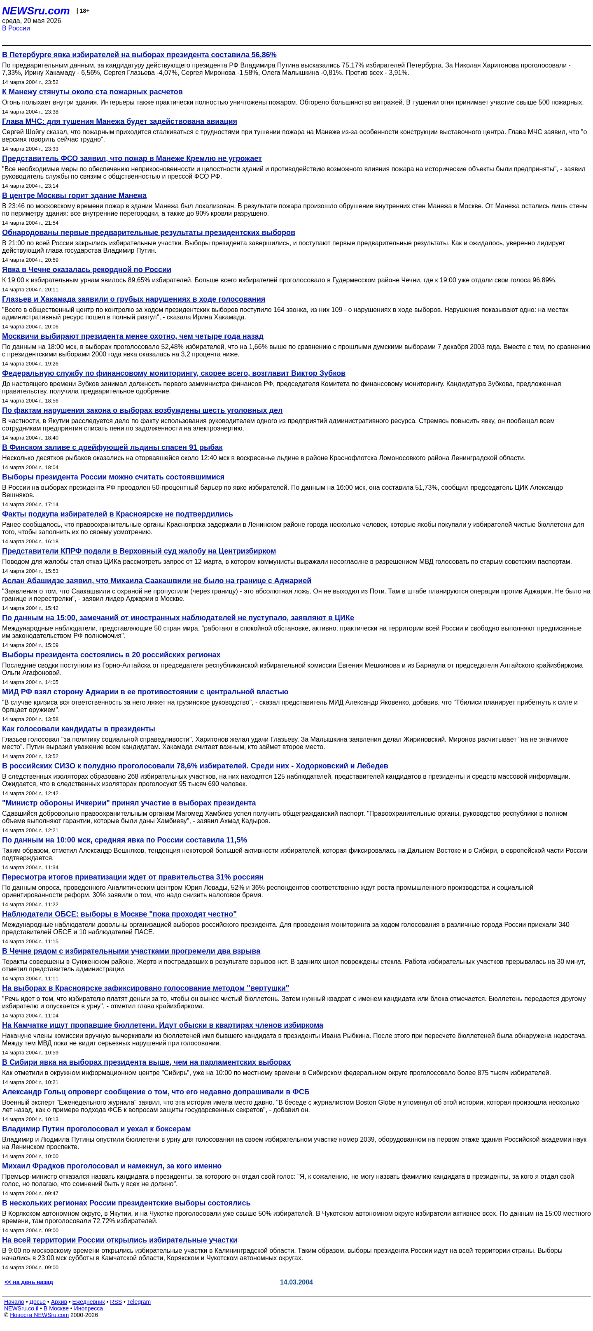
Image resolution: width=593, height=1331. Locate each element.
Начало (14, 1301)
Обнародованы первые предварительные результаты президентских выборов (148, 232)
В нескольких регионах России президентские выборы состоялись (126, 1203)
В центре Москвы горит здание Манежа (74, 195)
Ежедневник (88, 1301)
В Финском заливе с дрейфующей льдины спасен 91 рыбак (112, 447)
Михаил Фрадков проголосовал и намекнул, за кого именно (112, 1166)
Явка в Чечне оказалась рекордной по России (86, 269)
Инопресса (88, 1308)
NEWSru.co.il (21, 1308)
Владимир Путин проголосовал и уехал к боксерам (96, 1129)
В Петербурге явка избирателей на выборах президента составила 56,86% (139, 55)
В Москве (56, 1308)
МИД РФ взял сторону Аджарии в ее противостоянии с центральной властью (145, 692)
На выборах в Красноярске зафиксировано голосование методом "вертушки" (145, 988)
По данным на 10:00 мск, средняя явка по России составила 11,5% (124, 840)
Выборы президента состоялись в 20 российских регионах (111, 655)
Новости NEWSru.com (39, 1315)
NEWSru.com (36, 11)
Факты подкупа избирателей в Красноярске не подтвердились (117, 514)
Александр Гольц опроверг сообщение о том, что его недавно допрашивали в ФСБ (156, 1092)
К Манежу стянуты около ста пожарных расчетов (92, 92)
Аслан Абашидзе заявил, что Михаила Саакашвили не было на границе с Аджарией (156, 581)
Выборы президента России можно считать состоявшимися (113, 477)
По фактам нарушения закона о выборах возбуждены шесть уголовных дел (142, 410)
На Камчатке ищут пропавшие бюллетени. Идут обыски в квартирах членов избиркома (162, 1025)
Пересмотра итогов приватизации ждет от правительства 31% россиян (133, 877)
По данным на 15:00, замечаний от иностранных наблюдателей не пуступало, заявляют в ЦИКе (178, 618)
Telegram (139, 1301)
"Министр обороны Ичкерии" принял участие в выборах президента (129, 803)
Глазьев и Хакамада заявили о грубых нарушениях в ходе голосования (133, 299)
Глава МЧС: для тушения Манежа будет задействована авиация (119, 121)
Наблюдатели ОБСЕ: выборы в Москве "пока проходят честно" (119, 914)
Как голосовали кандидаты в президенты (78, 729)
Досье (37, 1301)
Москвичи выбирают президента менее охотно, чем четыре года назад (133, 336)
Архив (59, 1301)
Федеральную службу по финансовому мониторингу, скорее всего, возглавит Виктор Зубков (174, 373)
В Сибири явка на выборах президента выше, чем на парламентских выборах (146, 1062)
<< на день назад (29, 1282)
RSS (116, 1301)
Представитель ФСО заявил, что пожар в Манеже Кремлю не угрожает (132, 158)
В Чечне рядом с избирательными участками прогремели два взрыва (131, 951)
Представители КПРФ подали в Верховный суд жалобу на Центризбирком (139, 551)
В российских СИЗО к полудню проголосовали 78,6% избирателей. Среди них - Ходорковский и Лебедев (195, 766)
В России (16, 28)
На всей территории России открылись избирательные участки (120, 1240)
